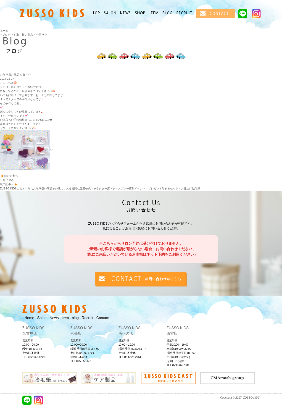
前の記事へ (11, 175)
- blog (74, 318)
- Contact (101, 318)
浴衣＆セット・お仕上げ (177, 188)
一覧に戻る (7, 180)
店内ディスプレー (118, 188)
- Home (28, 318)
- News (53, 318)
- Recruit (86, 318)
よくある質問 (69, 188)
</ (26, 149)
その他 (56, 188)
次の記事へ (7, 184)
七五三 (81, 188)
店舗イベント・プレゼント (145, 188)
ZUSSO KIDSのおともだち (16, 188)
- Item (64, 318)
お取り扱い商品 (42, 188)
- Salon (41, 318)
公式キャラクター (96, 188)
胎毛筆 (196, 188)
